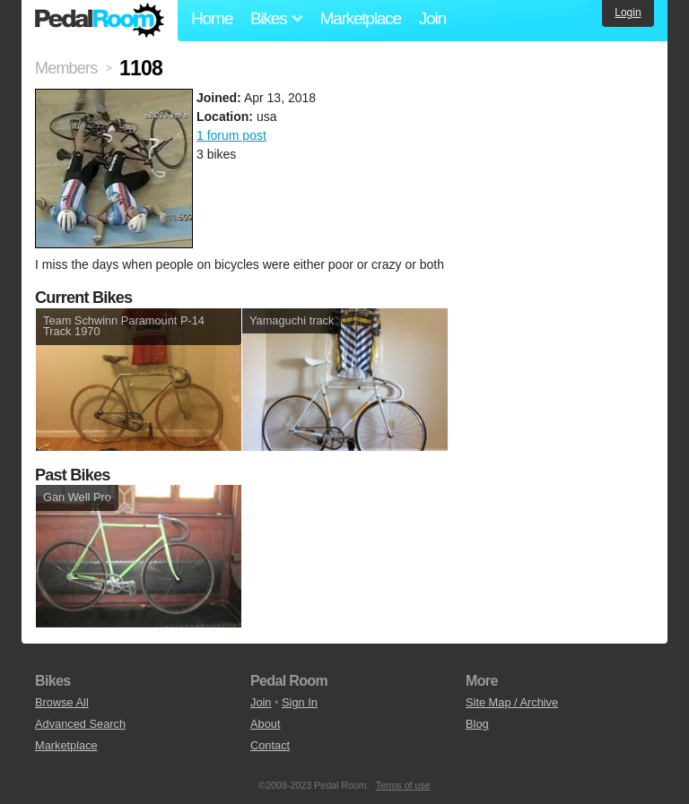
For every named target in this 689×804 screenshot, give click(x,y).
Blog (477, 724)
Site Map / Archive (512, 702)
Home (211, 18)
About (265, 724)
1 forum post (231, 135)
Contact (270, 745)
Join (432, 18)
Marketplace (359, 18)
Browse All (62, 702)
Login (628, 12)
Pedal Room (99, 21)
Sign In (300, 702)
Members (66, 68)
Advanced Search (80, 724)
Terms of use (403, 785)
